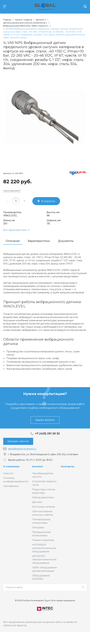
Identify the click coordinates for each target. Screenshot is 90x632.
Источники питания (43, 506)
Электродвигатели (43, 497)
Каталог (37, 466)
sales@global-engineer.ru (22, 448)
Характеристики (39, 240)
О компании (11, 466)
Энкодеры (38, 527)
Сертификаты (11, 486)
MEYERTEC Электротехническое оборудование (44, 559)
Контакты (67, 466)
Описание (13, 240)
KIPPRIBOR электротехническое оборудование (44, 548)
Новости (8, 473)
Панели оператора (43, 540)
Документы (66, 240)
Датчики (37, 502)
